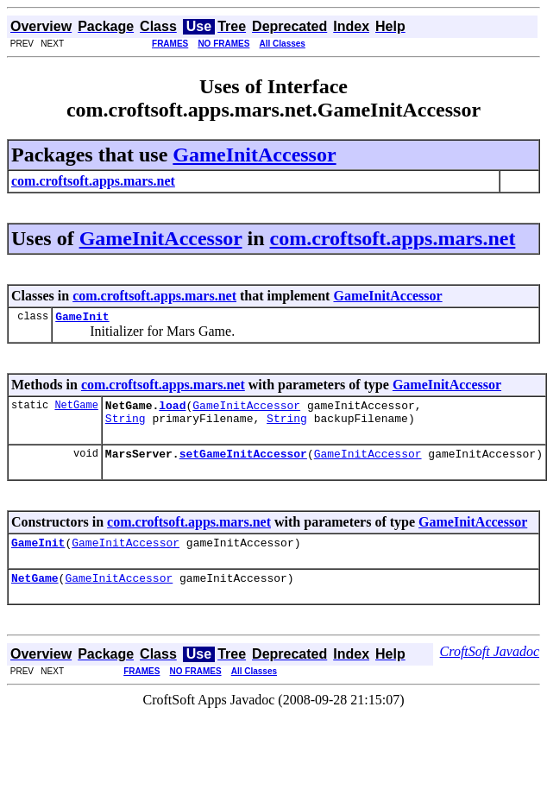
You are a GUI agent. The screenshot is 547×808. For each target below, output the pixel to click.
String (125, 425)
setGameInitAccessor (243, 463)
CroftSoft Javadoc (489, 667)
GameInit (82, 318)
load (172, 410)
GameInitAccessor (254, 154)
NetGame (75, 409)
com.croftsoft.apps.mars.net (393, 238)
